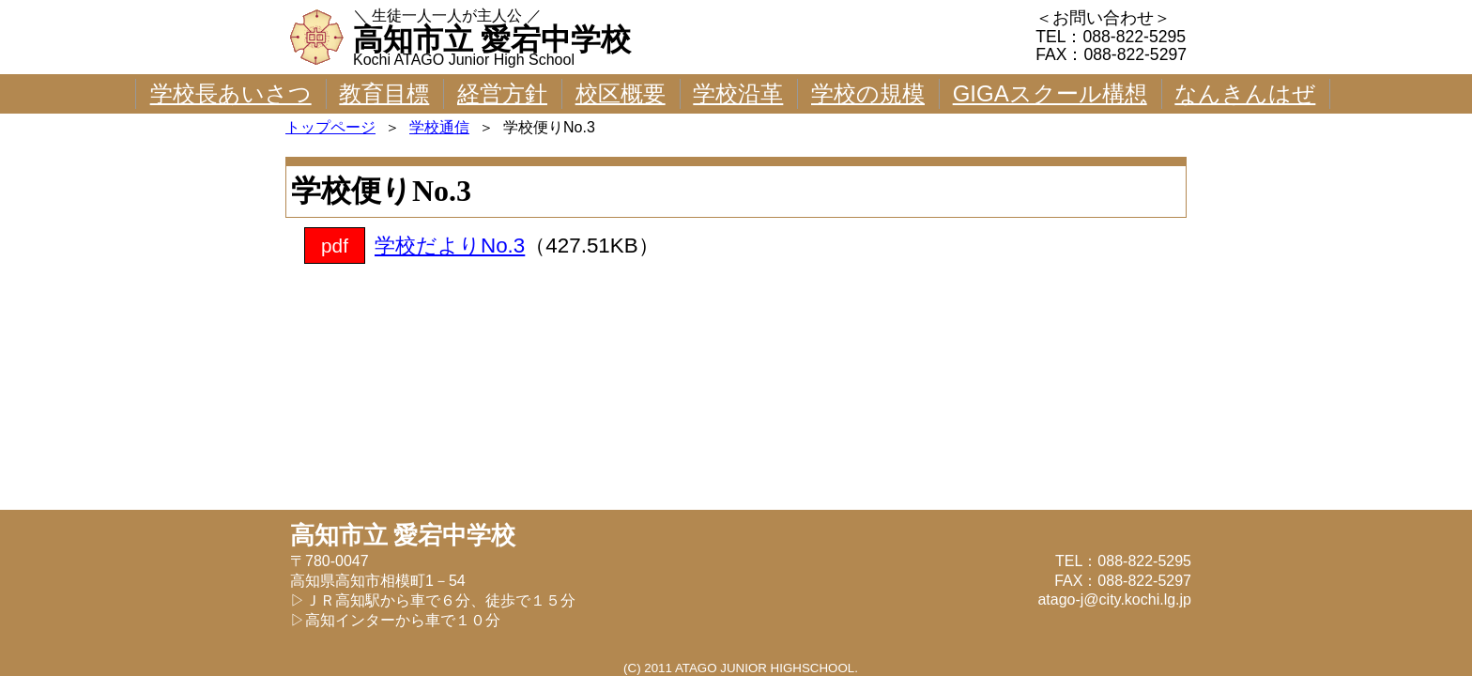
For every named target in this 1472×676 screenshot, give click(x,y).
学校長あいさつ (231, 93)
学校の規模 (868, 93)
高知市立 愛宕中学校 (492, 39)
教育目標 (384, 93)
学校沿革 (738, 93)
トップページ (330, 127)
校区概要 (620, 93)
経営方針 (502, 93)
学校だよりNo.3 (450, 245)
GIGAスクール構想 (1050, 93)
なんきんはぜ (1244, 93)
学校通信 (439, 127)
